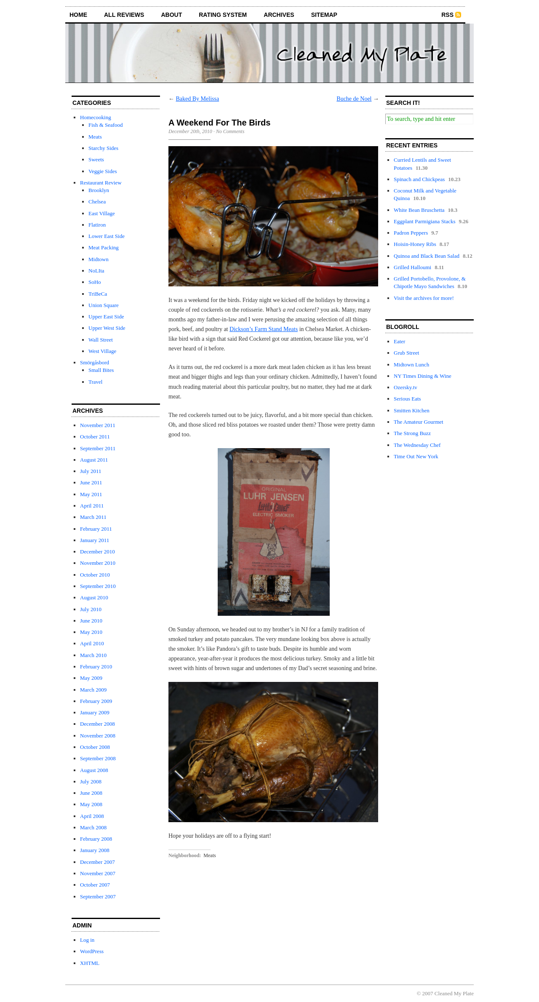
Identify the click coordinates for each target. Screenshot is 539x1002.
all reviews (124, 14)
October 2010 (95, 575)
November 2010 (97, 563)
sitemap (324, 14)
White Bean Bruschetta (419, 210)
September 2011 (97, 448)
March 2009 (93, 690)
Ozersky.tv (405, 387)
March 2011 (93, 517)
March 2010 (93, 655)
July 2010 (90, 609)
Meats (95, 137)
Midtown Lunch (411, 364)
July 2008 (90, 781)
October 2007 (95, 885)
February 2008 (96, 839)
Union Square (103, 305)
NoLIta (96, 270)
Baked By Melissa (197, 99)
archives (279, 14)
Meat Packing (103, 247)
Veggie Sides (102, 171)
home (78, 14)
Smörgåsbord (94, 362)
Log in (87, 940)
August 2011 (94, 460)
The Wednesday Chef (417, 445)
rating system (223, 14)
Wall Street (100, 340)
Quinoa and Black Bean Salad (426, 256)
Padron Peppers (411, 233)
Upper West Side (106, 328)
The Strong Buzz (412, 433)
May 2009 (91, 678)
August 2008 (94, 770)
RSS (447, 14)
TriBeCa (97, 294)
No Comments (230, 131)
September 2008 (98, 758)
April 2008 (92, 816)
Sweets (96, 159)
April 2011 (92, 505)
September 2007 (98, 896)
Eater (399, 341)
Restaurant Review (101, 182)
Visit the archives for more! (424, 298)
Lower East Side (106, 236)
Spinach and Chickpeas (419, 179)
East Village (101, 213)
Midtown (98, 259)
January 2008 (94, 850)
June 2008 (91, 793)
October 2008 (95, 747)
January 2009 (94, 712)
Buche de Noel (353, 99)
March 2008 (93, 827)
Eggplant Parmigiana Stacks (425, 221)
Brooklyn (98, 190)
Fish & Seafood (105, 125)
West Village (102, 351)
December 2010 (97, 551)
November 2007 (97, 873)
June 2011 (91, 482)
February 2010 (96, 666)
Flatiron (97, 225)
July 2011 (90, 471)
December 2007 (97, 862)
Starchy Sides (103, 148)
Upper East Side (106, 316)
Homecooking (95, 117)
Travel (95, 382)
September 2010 (98, 586)
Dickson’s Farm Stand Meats (263, 329)
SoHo (94, 282)
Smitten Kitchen (412, 410)
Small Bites (101, 370)
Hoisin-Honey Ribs (415, 244)
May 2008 (91, 804)
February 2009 (96, 701)
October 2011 (95, 436)
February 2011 (96, 529)
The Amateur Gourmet (418, 422)
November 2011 (97, 425)
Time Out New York (416, 456)
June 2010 (91, 620)
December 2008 (97, 724)
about (171, 14)
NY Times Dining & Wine (422, 376)
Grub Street (406, 353)
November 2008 (97, 735)
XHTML (89, 963)
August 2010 (94, 597)
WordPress (92, 951)
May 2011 (91, 494)
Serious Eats (407, 398)
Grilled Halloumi (412, 267)
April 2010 (92, 643)
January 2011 (94, 540)
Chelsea (97, 201)
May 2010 (91, 632)
